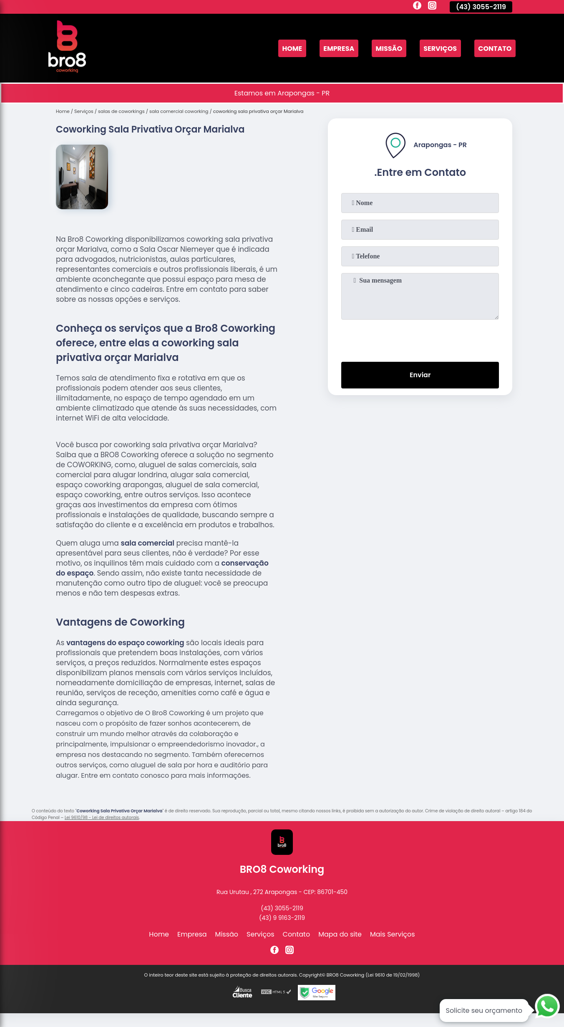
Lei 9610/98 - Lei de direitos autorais (102, 817)
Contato (494, 48)
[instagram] (432, 6)
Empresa (338, 48)
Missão (389, 48)
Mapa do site (340, 934)
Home (292, 48)
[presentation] (420, 339)
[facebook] (417, 6)
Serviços (440, 48)
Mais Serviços (392, 934)
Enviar (420, 375)
